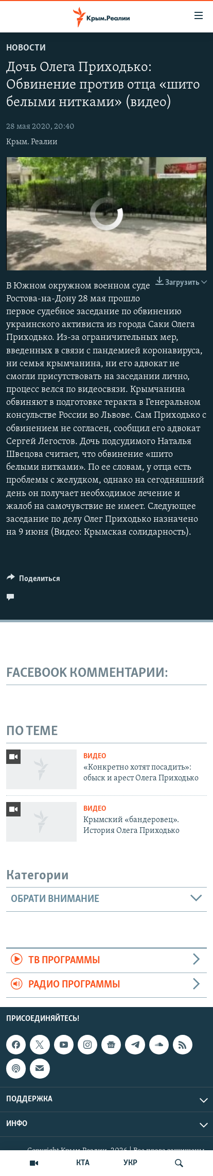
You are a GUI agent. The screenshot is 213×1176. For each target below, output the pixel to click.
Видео (94, 756)
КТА (83, 1163)
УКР (130, 1163)
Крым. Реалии (32, 142)
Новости (26, 48)
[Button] (33, 581)
